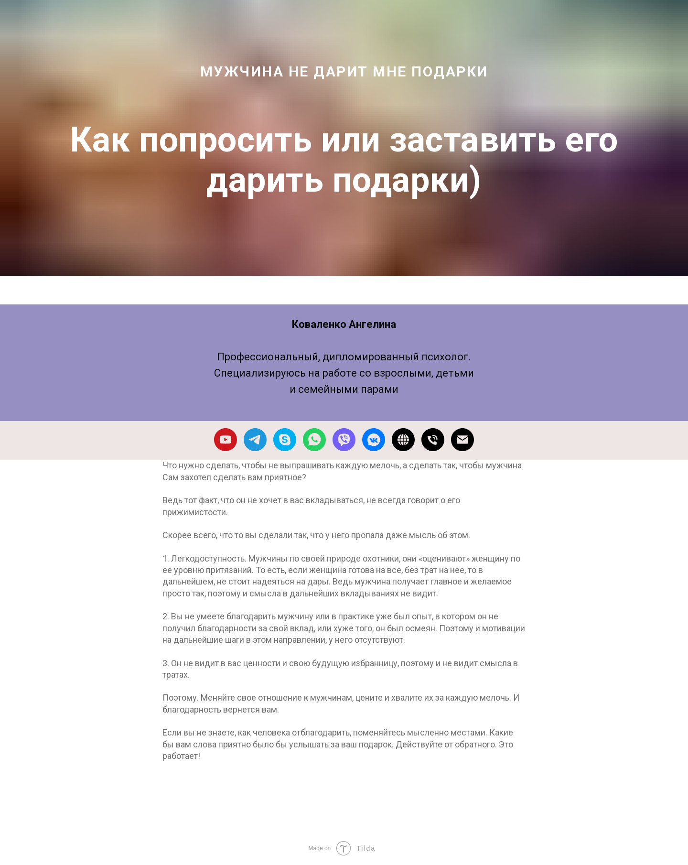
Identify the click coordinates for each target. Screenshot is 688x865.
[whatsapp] (314, 439)
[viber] (344, 439)
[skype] (284, 439)
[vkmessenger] (373, 439)
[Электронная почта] (462, 439)
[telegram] (255, 439)
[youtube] (225, 439)
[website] (403, 439)
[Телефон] (432, 439)
